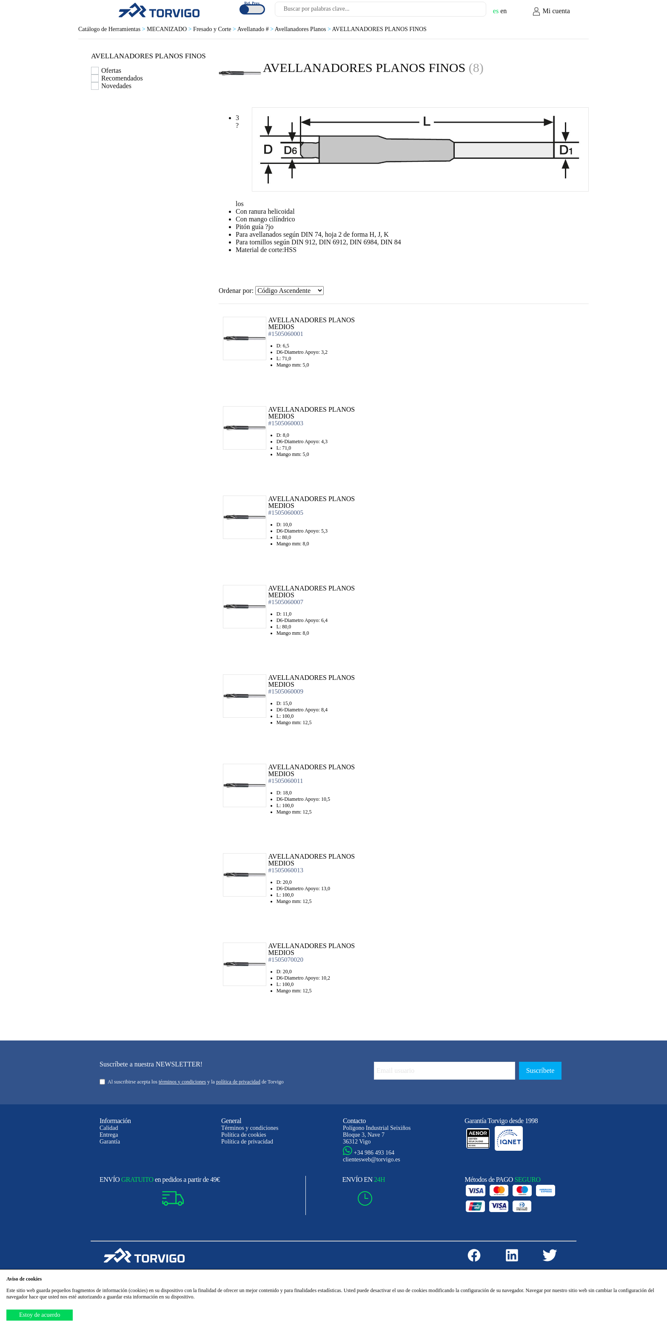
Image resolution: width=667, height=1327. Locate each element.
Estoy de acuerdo (39, 1315)
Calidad (109, 1128)
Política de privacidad (247, 1141)
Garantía (110, 1141)
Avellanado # (256, 29)
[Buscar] (469, 11)
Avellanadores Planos (303, 29)
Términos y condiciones (250, 1128)
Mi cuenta (551, 11)
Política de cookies (243, 1135)
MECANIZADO (170, 29)
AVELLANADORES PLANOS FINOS (379, 29)
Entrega (109, 1135)
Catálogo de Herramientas (112, 29)
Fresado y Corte (215, 29)
